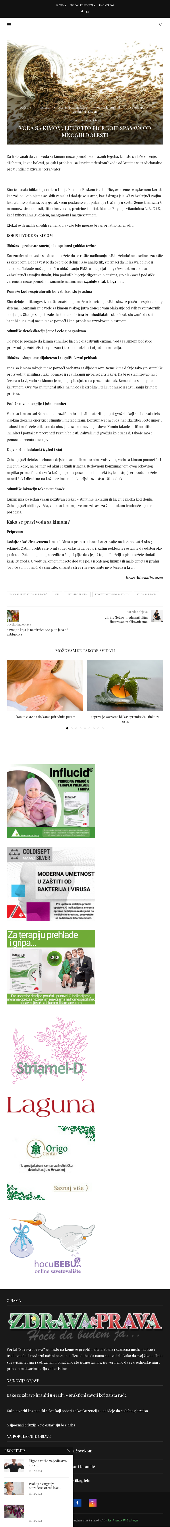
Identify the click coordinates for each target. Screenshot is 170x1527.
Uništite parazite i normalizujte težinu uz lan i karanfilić (51, 1466)
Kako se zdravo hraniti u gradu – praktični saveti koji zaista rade (67, 1395)
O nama (61, 5)
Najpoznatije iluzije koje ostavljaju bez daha (41, 1425)
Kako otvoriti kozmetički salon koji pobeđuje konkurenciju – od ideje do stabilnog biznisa (78, 1410)
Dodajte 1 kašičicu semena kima (31, 541)
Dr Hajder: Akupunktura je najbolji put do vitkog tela (48, 1480)
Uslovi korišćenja (82, 5)
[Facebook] (82, 12)
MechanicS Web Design (123, 1520)
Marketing (106, 5)
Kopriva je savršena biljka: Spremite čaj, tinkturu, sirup (125, 719)
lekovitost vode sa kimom (112, 594)
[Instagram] (87, 12)
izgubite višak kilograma (103, 281)
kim (57, 594)
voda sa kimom (146, 594)
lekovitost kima (77, 594)
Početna (25, 107)
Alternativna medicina (72, 107)
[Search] (161, 24)
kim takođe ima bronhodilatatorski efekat (93, 314)
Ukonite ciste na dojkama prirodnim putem (44, 717)
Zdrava (45, 107)
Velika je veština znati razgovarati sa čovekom (50, 1451)
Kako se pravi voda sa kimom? (28, 594)
